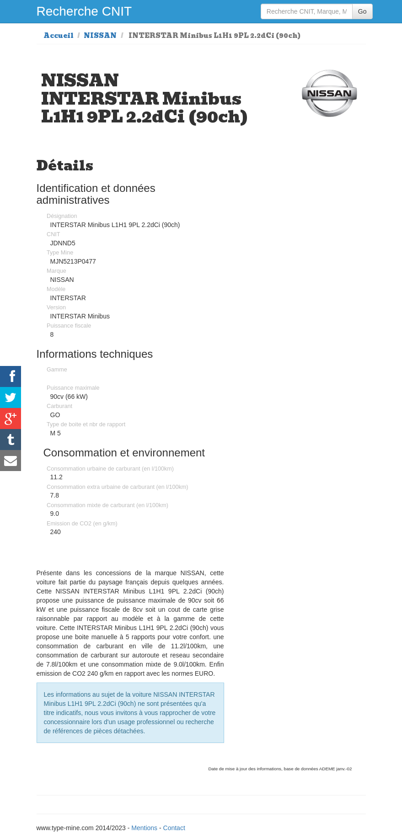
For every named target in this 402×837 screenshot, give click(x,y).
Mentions (144, 828)
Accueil (58, 36)
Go (362, 11)
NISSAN (100, 36)
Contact (174, 828)
